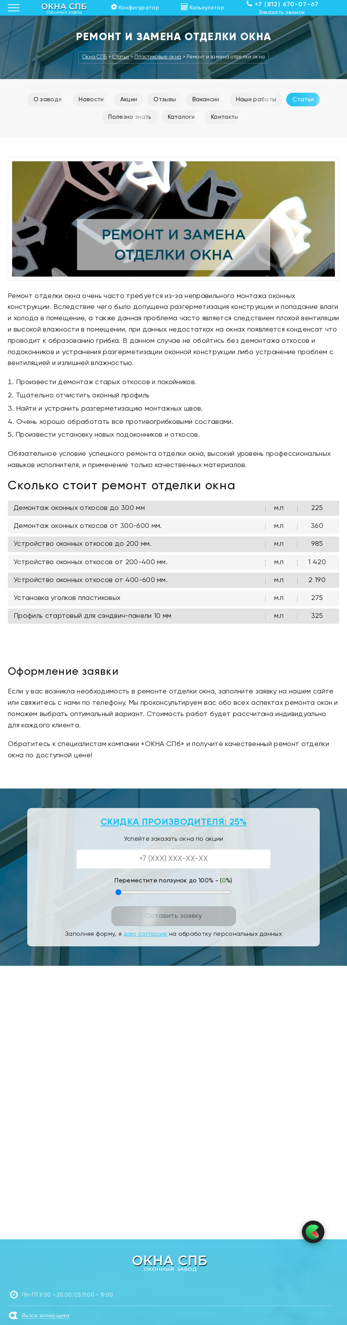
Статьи (303, 99)
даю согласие (145, 934)
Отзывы (164, 99)
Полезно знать (129, 117)
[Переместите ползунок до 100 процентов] (173, 892)
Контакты (225, 117)
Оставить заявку (173, 915)
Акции (128, 99)
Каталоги (181, 117)
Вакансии (206, 99)
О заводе (48, 99)
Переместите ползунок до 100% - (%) (173, 881)
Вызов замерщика (46, 1315)
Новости (91, 99)
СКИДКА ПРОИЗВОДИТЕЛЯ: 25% (173, 822)
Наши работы (256, 99)
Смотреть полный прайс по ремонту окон (173, 644)
